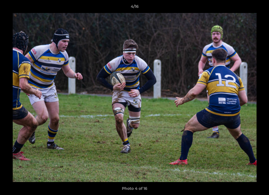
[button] (259, 7)
